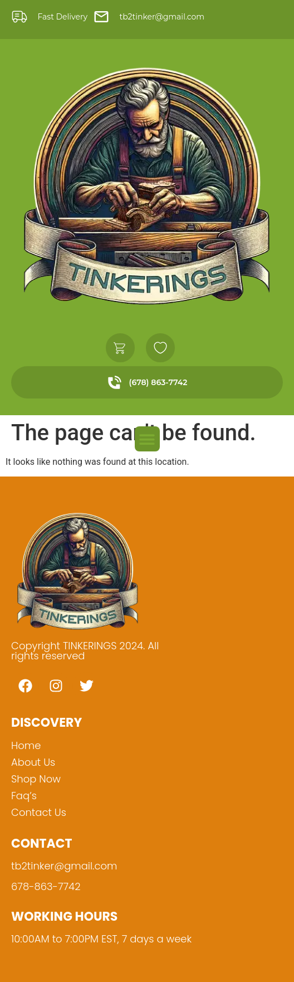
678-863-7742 (45, 886)
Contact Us (38, 812)
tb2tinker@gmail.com (64, 866)
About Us (33, 762)
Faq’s (24, 796)
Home (26, 745)
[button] (147, 438)
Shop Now (36, 779)
